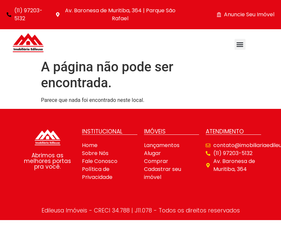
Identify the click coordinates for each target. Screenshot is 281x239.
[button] (240, 44)
